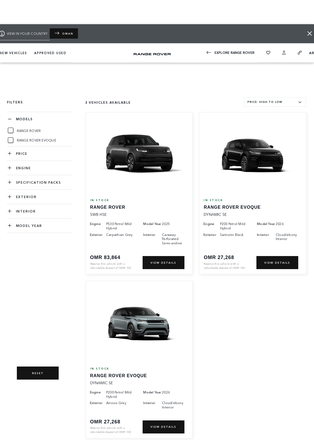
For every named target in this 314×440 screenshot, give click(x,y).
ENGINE (23, 167)
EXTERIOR (26, 196)
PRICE (22, 153)
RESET (38, 373)
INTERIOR (26, 211)
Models (24, 118)
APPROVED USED (50, 53)
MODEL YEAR (29, 225)
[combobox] (275, 102)
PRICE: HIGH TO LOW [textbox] (264, 102)
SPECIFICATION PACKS (38, 182)
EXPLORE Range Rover (230, 52)
